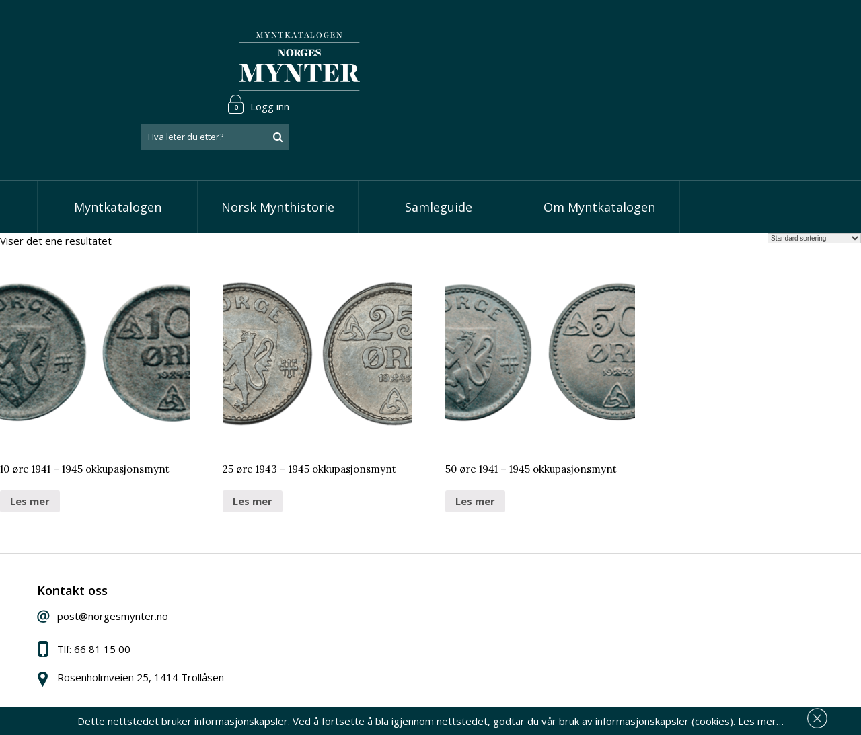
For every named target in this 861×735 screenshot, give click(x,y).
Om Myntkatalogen (599, 155)
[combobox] (740, 62)
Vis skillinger (351, 592)
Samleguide (438, 155)
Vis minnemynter (361, 653)
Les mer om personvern (641, 646)
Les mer (30, 448)
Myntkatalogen (117, 155)
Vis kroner (346, 612)
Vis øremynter (356, 633)
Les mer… (761, 717)
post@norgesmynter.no (136, 569)
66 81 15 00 (126, 602)
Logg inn (783, 29)
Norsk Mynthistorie (277, 155)
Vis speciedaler (358, 571)
